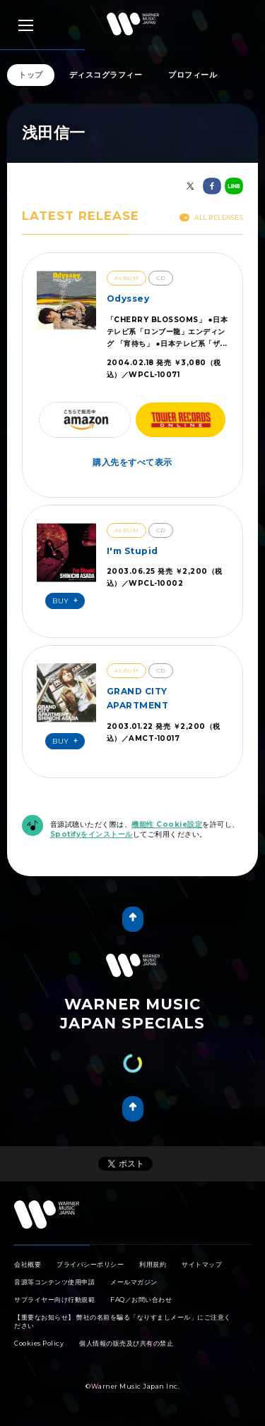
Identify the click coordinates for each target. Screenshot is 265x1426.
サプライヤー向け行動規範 (54, 1299)
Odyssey (128, 298)
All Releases (211, 217)
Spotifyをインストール (91, 834)
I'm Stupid (132, 551)
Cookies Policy (39, 1343)
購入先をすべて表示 (132, 462)
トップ (30, 75)
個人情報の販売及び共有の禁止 (126, 1343)
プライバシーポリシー (90, 1264)
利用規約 (152, 1264)
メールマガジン (134, 1282)
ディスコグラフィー (106, 75)
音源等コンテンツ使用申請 (54, 1282)
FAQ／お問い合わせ (141, 1299)
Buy (67, 601)
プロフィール (192, 75)
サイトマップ (202, 1264)
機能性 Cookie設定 (166, 824)
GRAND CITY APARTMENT (138, 698)
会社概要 (27, 1264)
